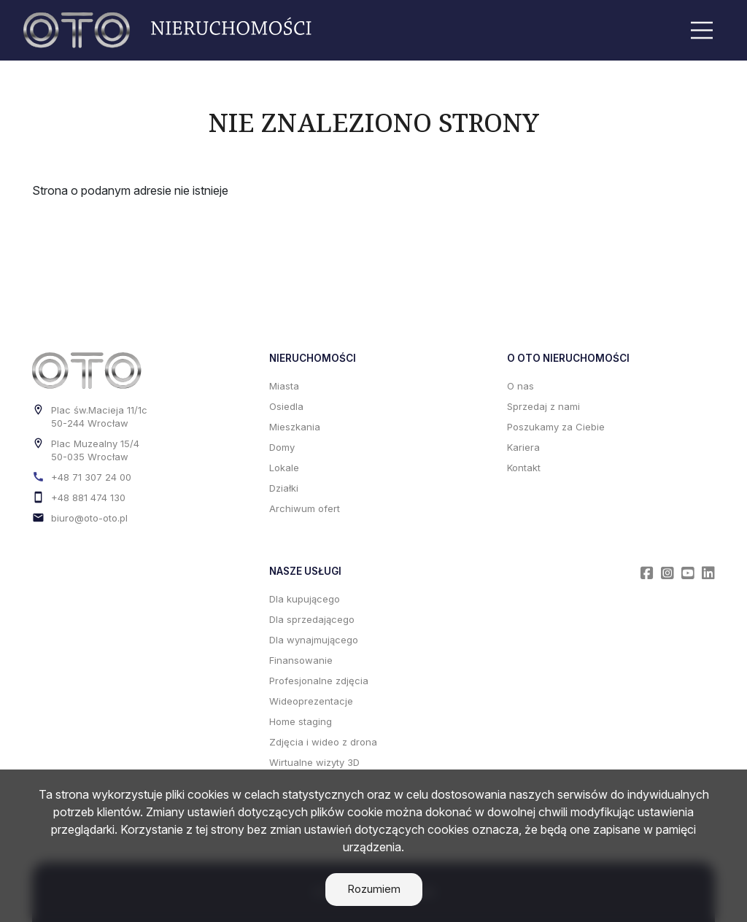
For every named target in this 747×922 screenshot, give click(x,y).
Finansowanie (301, 660)
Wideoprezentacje (311, 701)
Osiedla (286, 406)
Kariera (523, 447)
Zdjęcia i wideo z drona (323, 742)
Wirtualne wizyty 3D (314, 762)
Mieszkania (294, 427)
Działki (283, 488)
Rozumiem (373, 889)
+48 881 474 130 (88, 497)
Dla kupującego (304, 599)
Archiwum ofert (304, 508)
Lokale (284, 467)
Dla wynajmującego (313, 640)
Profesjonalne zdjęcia (318, 680)
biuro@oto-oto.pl (89, 518)
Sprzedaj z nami (543, 406)
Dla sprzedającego (312, 619)
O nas (520, 386)
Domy (282, 447)
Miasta (284, 386)
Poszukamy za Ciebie (556, 427)
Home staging (300, 721)
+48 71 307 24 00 (91, 477)
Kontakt (524, 467)
